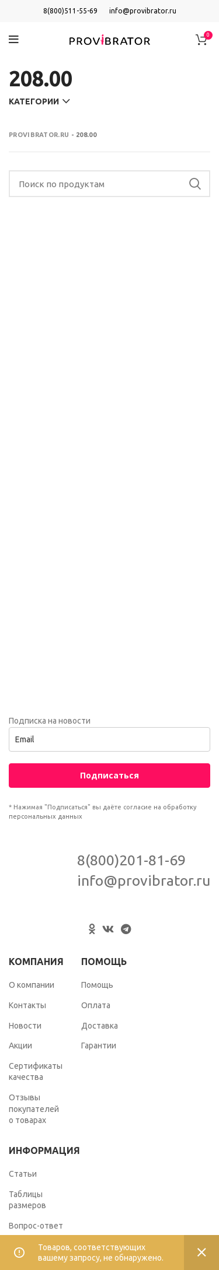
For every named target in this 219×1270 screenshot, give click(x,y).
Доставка (99, 1025)
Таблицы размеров (27, 1200)
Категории (34, 101)
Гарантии (98, 1045)
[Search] (109, 183)
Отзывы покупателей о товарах (34, 1109)
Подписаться (109, 775)
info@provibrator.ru (142, 11)
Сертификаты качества (35, 1071)
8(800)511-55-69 (70, 11)
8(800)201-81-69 (131, 860)
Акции (20, 1045)
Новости (25, 1025)
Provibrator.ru (39, 134)
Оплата (95, 1005)
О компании (31, 985)
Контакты (27, 1005)
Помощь (97, 985)
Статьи (23, 1173)
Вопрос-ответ (36, 1225)
